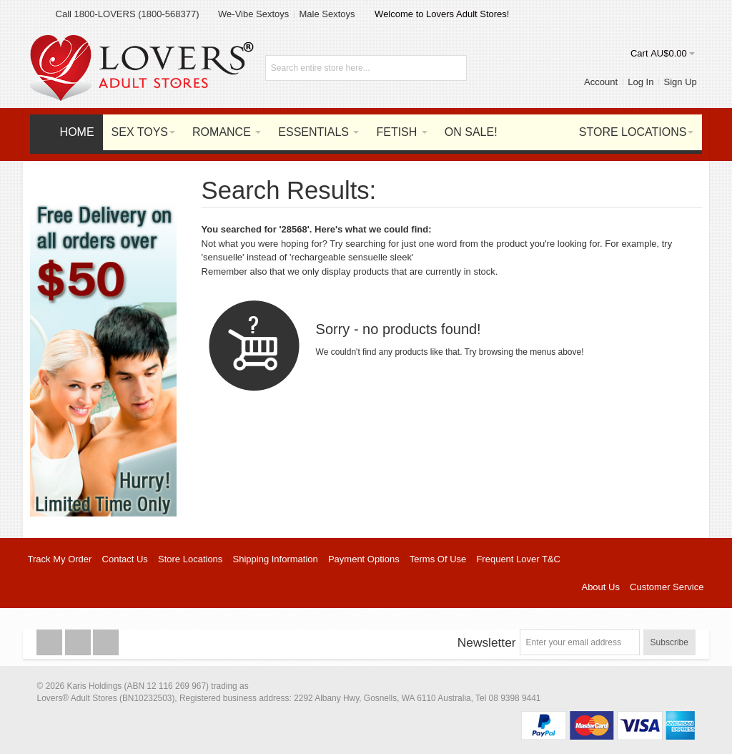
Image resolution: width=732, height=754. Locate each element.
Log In (640, 82)
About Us (600, 587)
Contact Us (125, 559)
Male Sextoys (327, 14)
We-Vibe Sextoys (253, 14)
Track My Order (60, 559)
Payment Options (364, 559)
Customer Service (666, 587)
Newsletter (487, 642)
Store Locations (190, 559)
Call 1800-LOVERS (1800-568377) (127, 14)
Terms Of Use (438, 559)
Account (601, 82)
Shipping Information (275, 559)
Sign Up (680, 82)
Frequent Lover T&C (518, 559)
